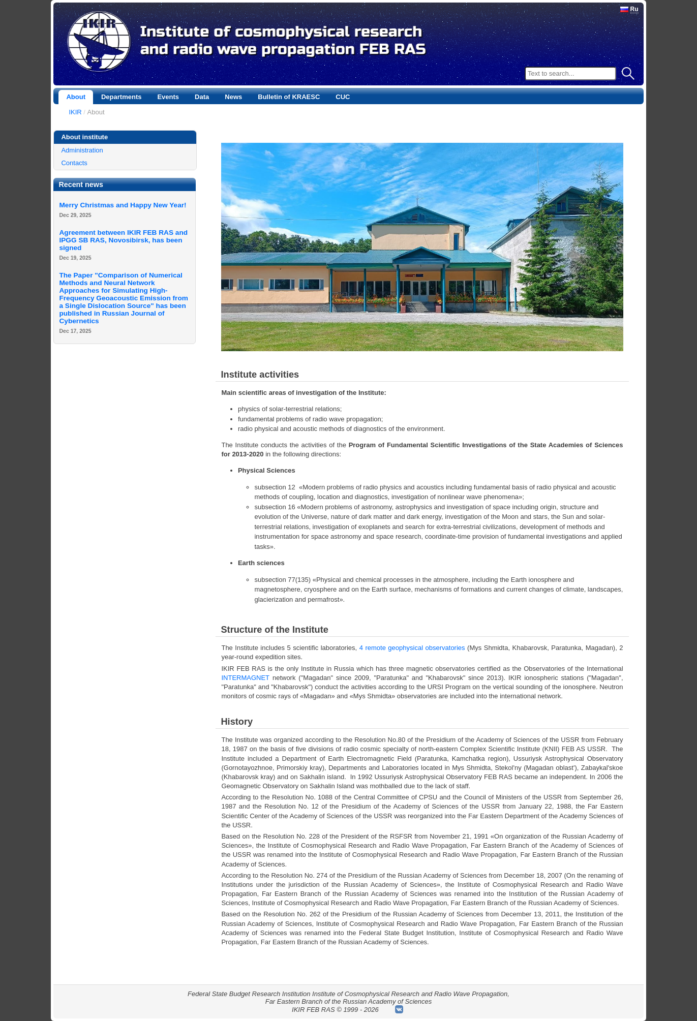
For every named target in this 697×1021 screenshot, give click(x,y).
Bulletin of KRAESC (289, 97)
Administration (82, 150)
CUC (343, 97)
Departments (121, 97)
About (75, 97)
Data (202, 97)
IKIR (75, 112)
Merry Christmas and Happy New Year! (122, 205)
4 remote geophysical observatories (412, 648)
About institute (84, 137)
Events (168, 97)
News (233, 97)
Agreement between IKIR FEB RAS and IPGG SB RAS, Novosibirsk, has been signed (123, 240)
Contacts (74, 163)
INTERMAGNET (245, 678)
